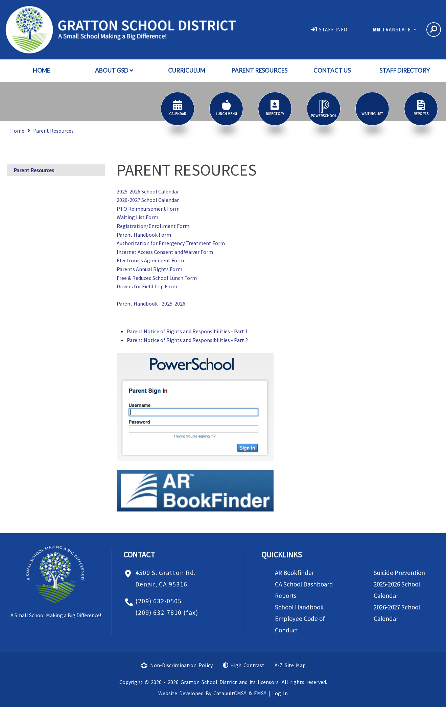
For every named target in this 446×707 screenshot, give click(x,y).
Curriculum (186, 70)
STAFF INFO (333, 29)
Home (41, 70)
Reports (286, 596)
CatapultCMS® (230, 693)
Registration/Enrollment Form (153, 225)
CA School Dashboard (304, 584)
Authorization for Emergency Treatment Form (171, 243)
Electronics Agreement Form (150, 260)
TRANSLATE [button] (397, 29)
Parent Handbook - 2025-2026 (151, 303)
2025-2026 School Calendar (148, 191)
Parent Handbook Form (144, 234)
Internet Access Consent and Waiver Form (165, 251)
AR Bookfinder (294, 573)
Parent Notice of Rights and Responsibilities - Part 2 (187, 340)
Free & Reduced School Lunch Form (157, 277)
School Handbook (299, 607)
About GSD (114, 70)
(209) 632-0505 (158, 601)
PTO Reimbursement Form (148, 208)
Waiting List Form (137, 217)
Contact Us (332, 70)
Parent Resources (259, 70)
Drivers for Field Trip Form (147, 286)
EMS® (260, 693)
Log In (280, 693)
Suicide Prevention (399, 573)
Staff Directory (404, 70)
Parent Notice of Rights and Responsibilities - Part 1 (187, 331)
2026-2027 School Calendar (148, 200)
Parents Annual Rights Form (149, 269)
